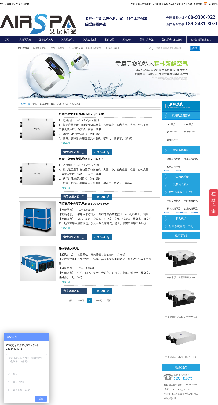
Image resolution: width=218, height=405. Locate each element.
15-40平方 (189, 124)
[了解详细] (65, 143)
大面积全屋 (75, 104)
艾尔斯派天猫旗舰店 (141, 4)
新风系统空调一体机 (181, 226)
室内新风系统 (181, 150)
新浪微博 (213, 4)
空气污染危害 (57, 48)
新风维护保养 (76, 48)
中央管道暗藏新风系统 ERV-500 (181, 317)
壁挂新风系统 (173, 159)
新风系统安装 (94, 48)
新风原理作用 (113, 48)
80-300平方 (189, 132)
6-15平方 (171, 124)
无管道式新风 (181, 184)
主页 (34, 104)
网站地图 (197, 4)
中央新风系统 (181, 176)
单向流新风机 (191, 200)
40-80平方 (172, 132)
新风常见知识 (39, 48)
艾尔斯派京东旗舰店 (162, 4)
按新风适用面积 (59, 104)
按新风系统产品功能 (181, 192)
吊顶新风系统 (191, 159)
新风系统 (44, 104)
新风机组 (181, 218)
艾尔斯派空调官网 (183, 4)
